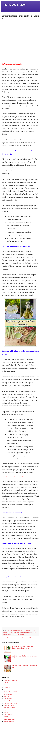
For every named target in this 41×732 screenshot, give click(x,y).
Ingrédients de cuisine (19, 630)
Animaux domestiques (10, 680)
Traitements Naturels (18, 634)
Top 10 (6, 717)
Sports (6, 712)
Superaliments (8, 714)
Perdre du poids (8, 698)
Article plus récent (7, 638)
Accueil (20, 638)
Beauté (6, 682)
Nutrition (28, 630)
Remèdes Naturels (9, 707)
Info (5, 689)
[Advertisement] (20, 40)
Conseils (9, 630)
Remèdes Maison (15, 4)
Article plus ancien (33, 638)
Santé (10, 634)
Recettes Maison (9, 701)
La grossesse (8, 694)
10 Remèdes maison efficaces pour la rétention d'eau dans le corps (23, 647)
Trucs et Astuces (9, 721)
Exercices (7, 687)
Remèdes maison (25, 632)
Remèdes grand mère (14, 632)
